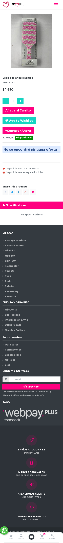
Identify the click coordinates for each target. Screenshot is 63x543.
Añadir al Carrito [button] (18, 110)
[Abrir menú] (31, 537)
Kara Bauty (11, 291)
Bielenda (10, 296)
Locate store (13, 354)
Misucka (10, 250)
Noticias (10, 359)
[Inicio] (11, 535)
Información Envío (16, 319)
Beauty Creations (16, 240)
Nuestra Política (15, 330)
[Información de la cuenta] (52, 535)
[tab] (31, 205)
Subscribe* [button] (31, 386)
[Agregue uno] (20, 101)
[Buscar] (21, 535)
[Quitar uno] (6, 101)
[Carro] (41, 535)
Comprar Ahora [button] (18, 130)
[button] (19, 120)
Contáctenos (13, 349)
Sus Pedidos (12, 314)
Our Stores (11, 344)
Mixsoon (10, 255)
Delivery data (13, 324)
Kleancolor (12, 265)
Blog (8, 364)
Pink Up (9, 270)
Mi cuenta (11, 309)
